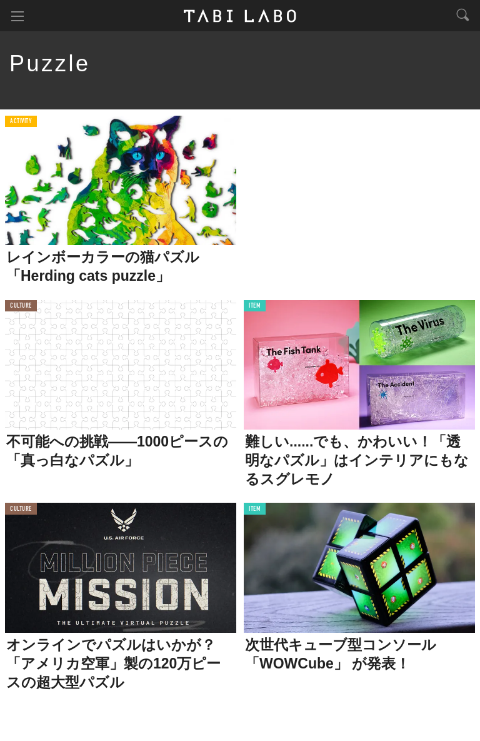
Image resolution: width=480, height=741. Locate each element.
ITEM (255, 306)
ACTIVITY (21, 121)
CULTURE (21, 306)
